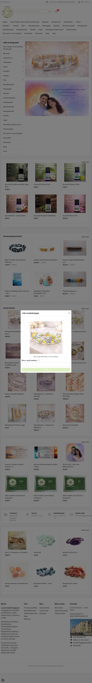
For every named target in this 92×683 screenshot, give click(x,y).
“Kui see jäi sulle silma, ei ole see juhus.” (46, 356)
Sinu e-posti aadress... (30, 360)
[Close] (69, 313)
